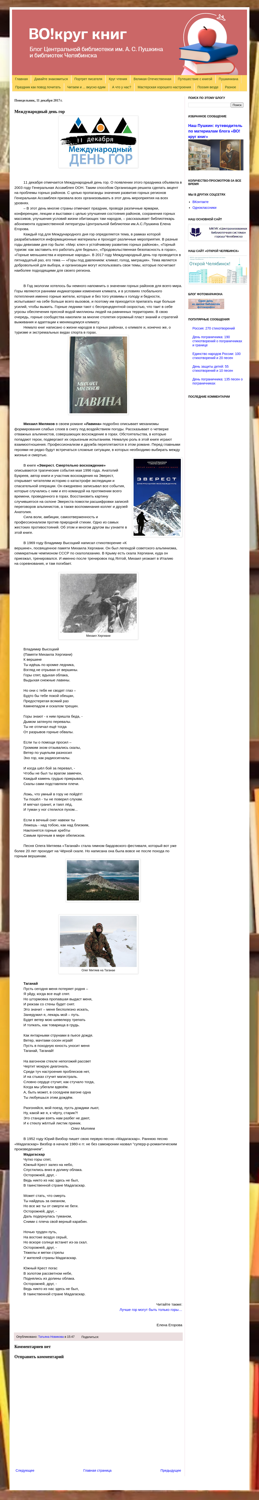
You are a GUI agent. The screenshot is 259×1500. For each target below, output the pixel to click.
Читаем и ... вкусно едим (86, 87)
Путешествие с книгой (195, 79)
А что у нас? (121, 87)
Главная (21, 79)
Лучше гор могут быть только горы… (150, 1310)
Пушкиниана (228, 79)
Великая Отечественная (152, 79)
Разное (230, 87)
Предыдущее (170, 1470)
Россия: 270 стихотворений (214, 328)
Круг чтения (118, 79)
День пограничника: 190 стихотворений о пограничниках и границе (217, 341)
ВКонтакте (201, 202)
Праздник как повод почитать (38, 87)
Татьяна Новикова (51, 1336)
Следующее (25, 1470)
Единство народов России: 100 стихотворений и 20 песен (217, 356)
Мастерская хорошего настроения (164, 87)
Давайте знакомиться (51, 79)
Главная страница (97, 1470)
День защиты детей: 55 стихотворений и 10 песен (213, 368)
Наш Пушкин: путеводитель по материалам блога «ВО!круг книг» (215, 131)
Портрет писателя (88, 79)
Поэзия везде (207, 87)
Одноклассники (205, 208)
